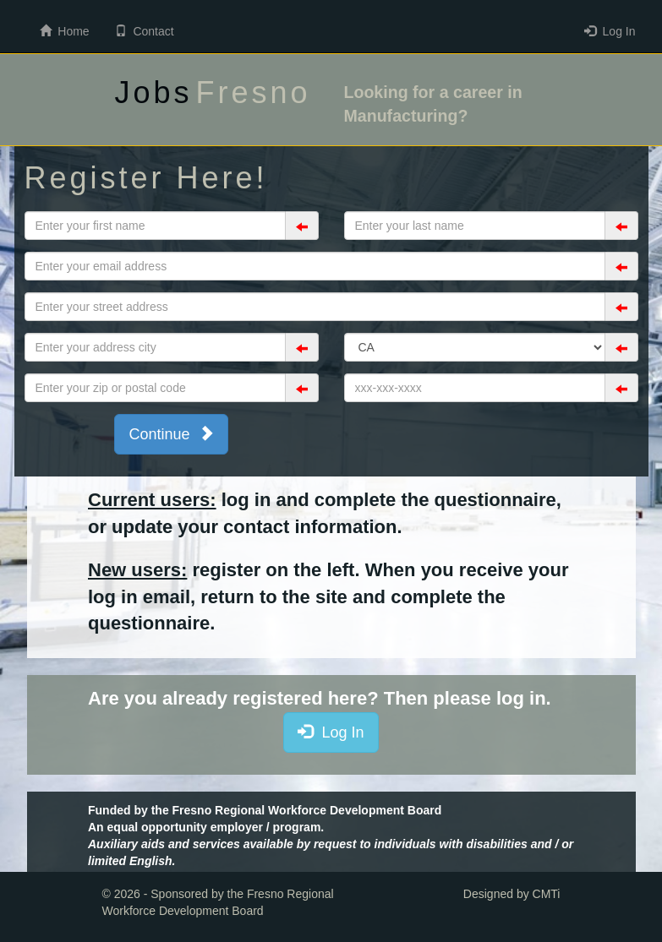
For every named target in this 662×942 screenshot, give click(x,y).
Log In (610, 31)
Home (65, 31)
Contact (144, 31)
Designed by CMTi (512, 894)
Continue (171, 433)
